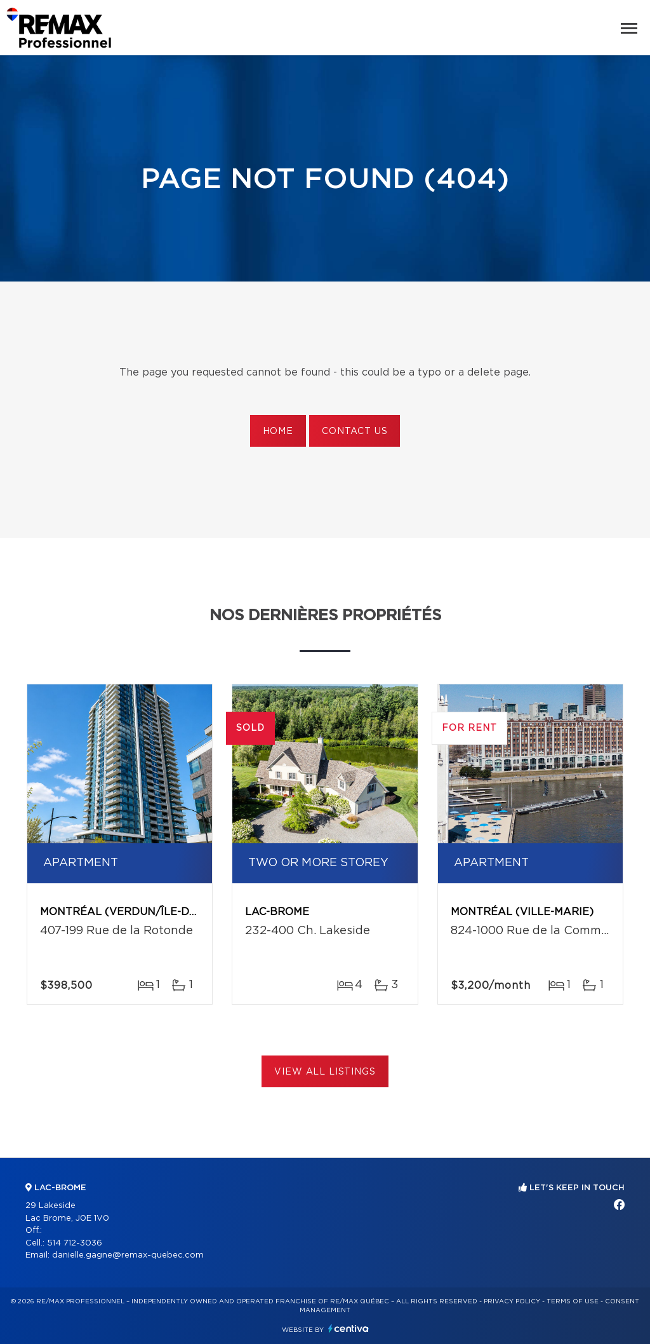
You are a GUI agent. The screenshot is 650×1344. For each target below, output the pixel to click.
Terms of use (573, 1301)
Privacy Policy (512, 1301)
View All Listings (324, 1072)
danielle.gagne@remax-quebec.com (128, 1255)
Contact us (354, 431)
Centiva (348, 1328)
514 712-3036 (74, 1243)
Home (278, 431)
